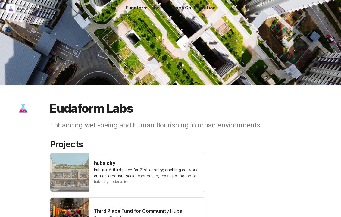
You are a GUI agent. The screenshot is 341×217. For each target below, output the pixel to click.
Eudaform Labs (33, 8)
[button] (23, 108)
